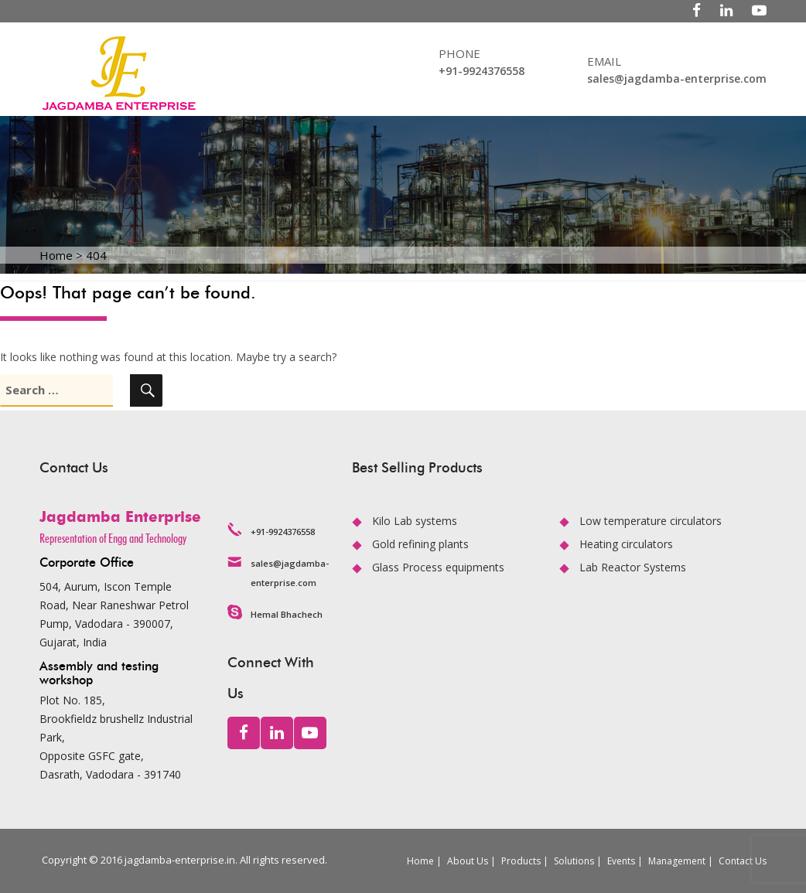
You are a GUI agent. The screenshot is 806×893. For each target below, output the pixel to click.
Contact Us (743, 860)
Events (621, 860)
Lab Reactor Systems (632, 567)
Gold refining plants (420, 544)
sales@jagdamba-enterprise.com (677, 78)
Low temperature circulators (650, 520)
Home (420, 860)
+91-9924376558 (481, 70)
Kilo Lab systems (414, 520)
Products (521, 860)
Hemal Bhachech (287, 614)
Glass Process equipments (438, 567)
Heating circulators (626, 544)
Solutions (574, 860)
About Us (467, 860)
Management (676, 860)
